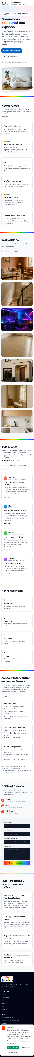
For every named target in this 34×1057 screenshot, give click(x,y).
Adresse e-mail (8, 831)
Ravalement (22, 465)
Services (4, 995)
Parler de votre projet (10, 251)
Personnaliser (13, 1052)
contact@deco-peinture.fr (14, 807)
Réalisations (5, 998)
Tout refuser (25, 1047)
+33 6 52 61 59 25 (11, 813)
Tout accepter (13, 1047)
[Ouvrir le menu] (31, 3)
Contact (4, 1009)
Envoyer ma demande (17, 863)
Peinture (12, 465)
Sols (4, 469)
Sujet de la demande (10, 838)
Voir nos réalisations (10, 56)
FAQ (2, 1006)
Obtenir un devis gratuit (11, 50)
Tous (4, 465)
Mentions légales (7, 1018)
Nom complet (8, 822)
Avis (2, 1001)
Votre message (8, 846)
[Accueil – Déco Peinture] (14, 3)
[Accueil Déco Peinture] (17, 979)
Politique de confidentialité (10, 1020)
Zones (3, 1003)
